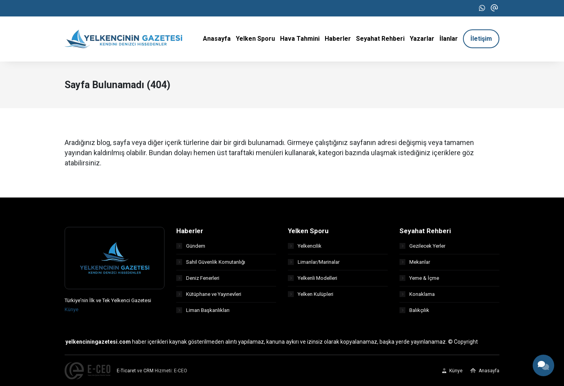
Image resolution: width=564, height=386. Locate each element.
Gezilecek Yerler (422, 246)
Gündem (190, 246)
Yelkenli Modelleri (312, 278)
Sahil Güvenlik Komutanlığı (210, 262)
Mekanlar (415, 262)
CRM (148, 370)
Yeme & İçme (419, 278)
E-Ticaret (126, 370)
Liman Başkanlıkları (203, 310)
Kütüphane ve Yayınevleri (208, 294)
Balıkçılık (414, 310)
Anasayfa (484, 370)
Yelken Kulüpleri (310, 294)
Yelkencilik (305, 246)
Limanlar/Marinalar (314, 262)
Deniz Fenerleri (197, 278)
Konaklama (417, 294)
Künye (71, 309)
